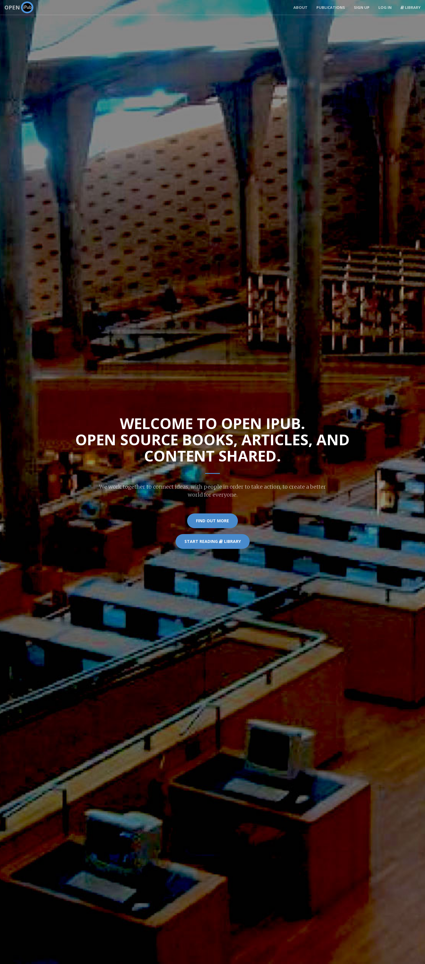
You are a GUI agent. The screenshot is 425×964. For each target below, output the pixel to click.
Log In (385, 7)
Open (18, 7)
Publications (330, 7)
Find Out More (212, 520)
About (300, 7)
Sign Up (362, 7)
